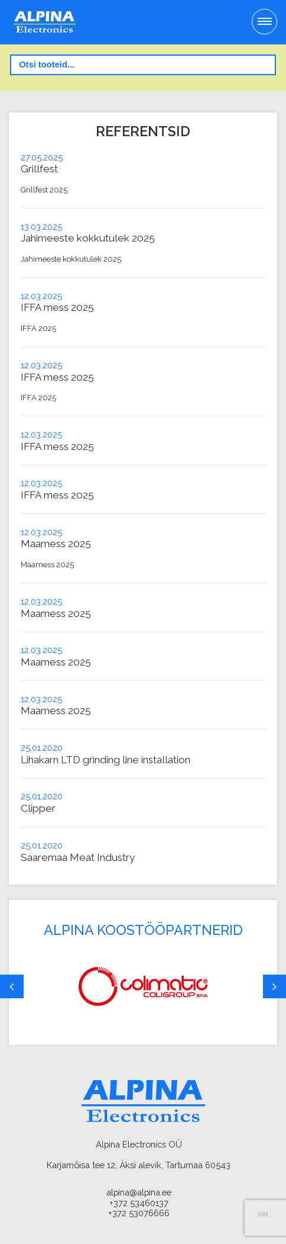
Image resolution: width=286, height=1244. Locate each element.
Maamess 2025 (56, 543)
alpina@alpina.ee (138, 1192)
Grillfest (39, 169)
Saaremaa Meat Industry (78, 857)
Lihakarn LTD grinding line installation (105, 760)
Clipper (38, 808)
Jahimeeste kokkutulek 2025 (88, 238)
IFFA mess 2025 (57, 307)
